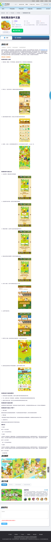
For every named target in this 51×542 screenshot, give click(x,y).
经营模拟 (18, 12)
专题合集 (30, 8)
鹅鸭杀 (27, 4)
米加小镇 (37, 4)
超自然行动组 (21, 4)
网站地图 (41, 534)
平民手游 (9, 47)
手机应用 (21, 8)
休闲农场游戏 (15, 47)
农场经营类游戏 (22, 47)
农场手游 (3, 47)
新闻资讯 (39, 8)
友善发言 (4, 523)
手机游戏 (12, 8)
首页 (3, 8)
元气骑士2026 (32, 4)
